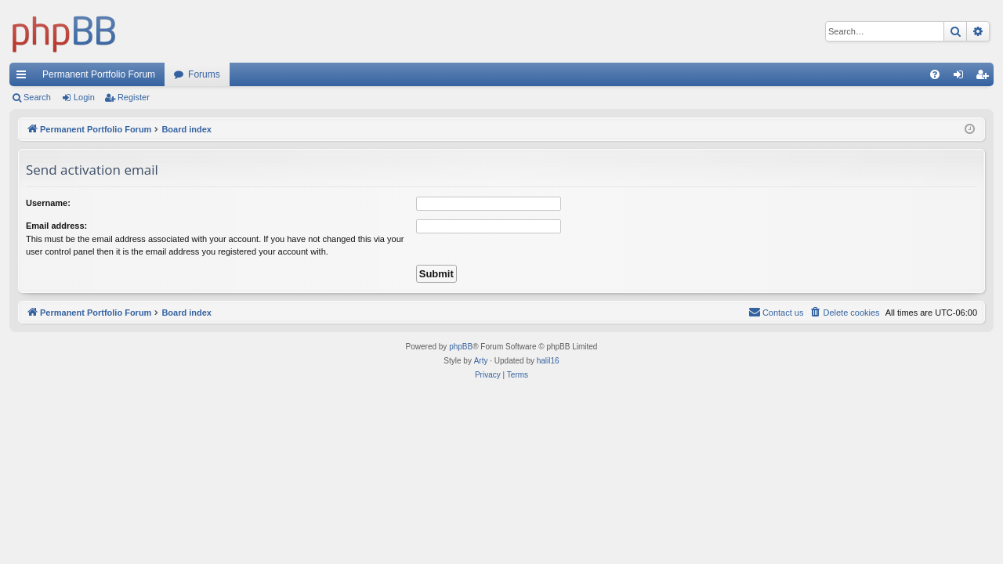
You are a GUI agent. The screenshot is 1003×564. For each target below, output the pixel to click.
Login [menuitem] (962, 77)
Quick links (24, 77)
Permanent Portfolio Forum (98, 74)
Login (84, 97)
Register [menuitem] (985, 77)
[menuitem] (935, 74)
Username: (48, 203)
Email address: (56, 225)
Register (134, 97)
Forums (204, 74)
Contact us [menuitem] (776, 311)
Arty (481, 360)
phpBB (461, 346)
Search (37, 97)
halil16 (548, 360)
